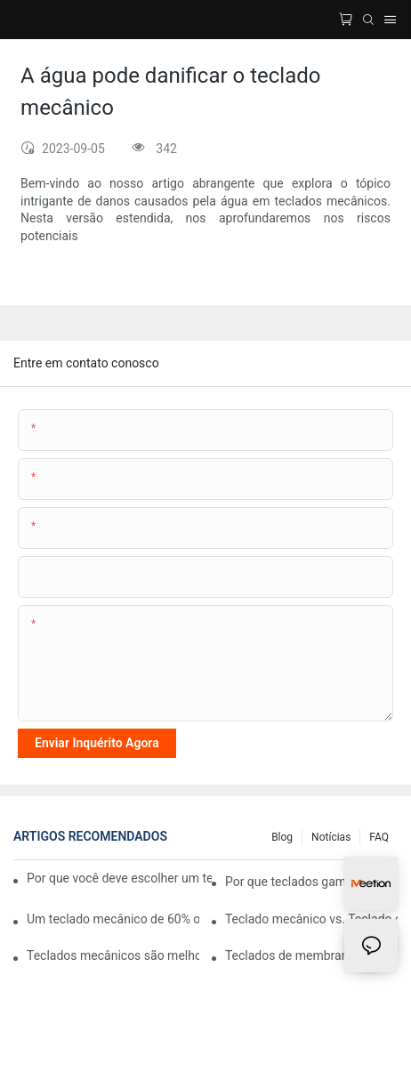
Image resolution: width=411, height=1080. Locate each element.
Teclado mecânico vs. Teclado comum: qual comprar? (311, 919)
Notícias (331, 837)
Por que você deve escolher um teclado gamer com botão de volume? (119, 878)
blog (282, 837)
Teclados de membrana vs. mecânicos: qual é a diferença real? (311, 955)
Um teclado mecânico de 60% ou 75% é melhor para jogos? (113, 919)
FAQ (379, 837)
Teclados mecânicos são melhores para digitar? (113, 955)
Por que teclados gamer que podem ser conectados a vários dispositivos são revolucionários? (311, 881)
